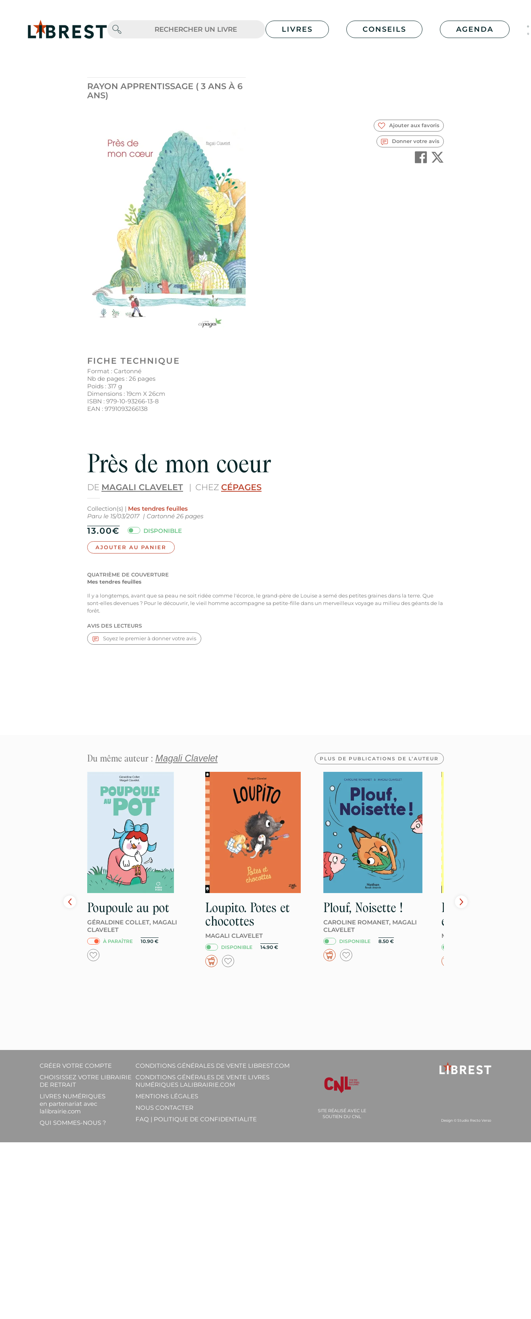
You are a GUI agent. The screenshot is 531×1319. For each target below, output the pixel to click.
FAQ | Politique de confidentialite (196, 1119)
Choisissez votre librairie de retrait (86, 1080)
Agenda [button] (474, 29)
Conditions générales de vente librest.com (213, 1065)
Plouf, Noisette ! (363, 907)
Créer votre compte (76, 1065)
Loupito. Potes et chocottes (247, 914)
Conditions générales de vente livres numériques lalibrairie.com (202, 1080)
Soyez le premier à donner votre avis (144, 638)
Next (461, 901)
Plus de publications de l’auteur (379, 759)
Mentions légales (167, 1096)
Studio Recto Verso (474, 1120)
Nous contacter (164, 1107)
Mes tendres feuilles (158, 508)
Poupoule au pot (128, 907)
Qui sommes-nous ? (73, 1122)
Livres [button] (297, 29)
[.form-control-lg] (195, 29)
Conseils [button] (384, 29)
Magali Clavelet (142, 487)
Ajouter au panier (131, 547)
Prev (69, 901)
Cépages (241, 487)
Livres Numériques (72, 1103)
